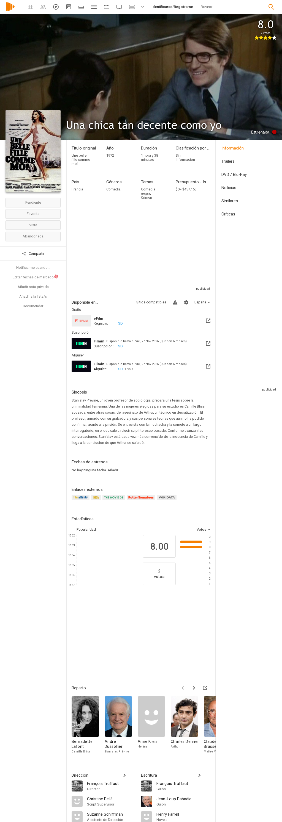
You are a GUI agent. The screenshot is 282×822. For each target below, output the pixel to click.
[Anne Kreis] (154, 726)
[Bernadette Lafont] (88, 726)
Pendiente (33, 202)
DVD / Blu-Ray (234, 174)
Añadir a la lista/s (33, 296)
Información (232, 148)
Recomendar (33, 306)
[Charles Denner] (187, 726)
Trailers (228, 161)
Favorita (33, 214)
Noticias (228, 187)
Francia (77, 189)
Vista (33, 225)
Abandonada (33, 236)
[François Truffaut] (111, 783)
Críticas (228, 214)
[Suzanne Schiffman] (111, 814)
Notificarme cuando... (33, 267)
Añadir (113, 470)
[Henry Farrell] (183, 814)
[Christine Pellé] (111, 798)
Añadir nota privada (33, 287)
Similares (229, 200)
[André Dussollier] (121, 726)
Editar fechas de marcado (36, 276)
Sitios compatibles (151, 302)
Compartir (33, 253)
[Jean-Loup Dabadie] (183, 798)
